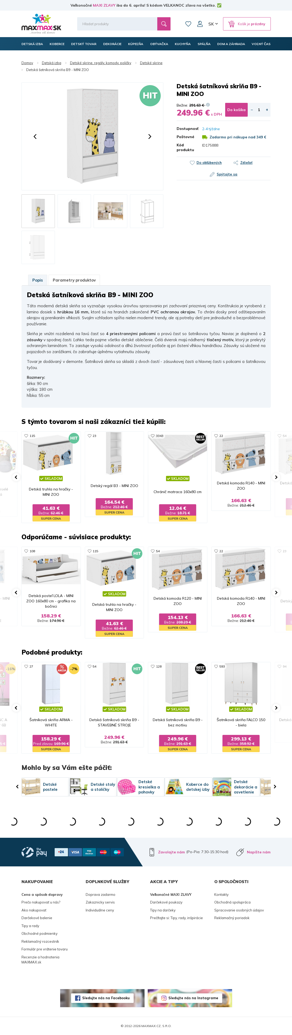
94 (284, 666)
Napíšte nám (259, 852)
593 (222, 666)
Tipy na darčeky (163, 910)
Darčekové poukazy (166, 902)
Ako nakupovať (33, 910)
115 (32, 436)
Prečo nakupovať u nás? (40, 902)
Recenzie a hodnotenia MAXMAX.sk (40, 959)
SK (211, 24)
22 (221, 436)
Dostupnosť (185, 128)
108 (32, 551)
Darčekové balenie (36, 918)
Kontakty (221, 894)
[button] (35, 136)
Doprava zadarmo (100, 894)
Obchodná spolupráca (232, 902)
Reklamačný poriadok (232, 918)
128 (159, 666)
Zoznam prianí (188, 23)
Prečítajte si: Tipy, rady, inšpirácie (176, 918)
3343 (159, 436)
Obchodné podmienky (39, 933)
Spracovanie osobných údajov (239, 910)
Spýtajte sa (227, 174)
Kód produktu (185, 147)
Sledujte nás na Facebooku (106, 998)
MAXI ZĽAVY (104, 5)
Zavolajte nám (171, 852)
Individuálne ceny (100, 910)
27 (31, 666)
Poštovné (185, 136)
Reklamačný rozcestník (40, 941)
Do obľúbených (209, 162)
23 (94, 436)
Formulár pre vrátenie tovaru (44, 949)
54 (284, 436)
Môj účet (199, 23)
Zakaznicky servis (100, 902)
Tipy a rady (30, 926)
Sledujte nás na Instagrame (193, 998)
